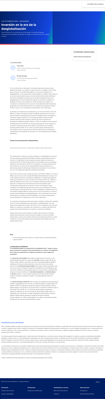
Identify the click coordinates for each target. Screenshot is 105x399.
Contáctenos (83, 391)
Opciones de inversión (7, 391)
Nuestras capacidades (7, 394)
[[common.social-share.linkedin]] (14, 304)
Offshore (98, 382)
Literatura (56, 394)
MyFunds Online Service (61, 391)
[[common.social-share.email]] (19, 304)
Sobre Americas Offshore (87, 394)
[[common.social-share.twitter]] (16, 304)
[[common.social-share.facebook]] (11, 304)
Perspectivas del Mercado (35, 391)
